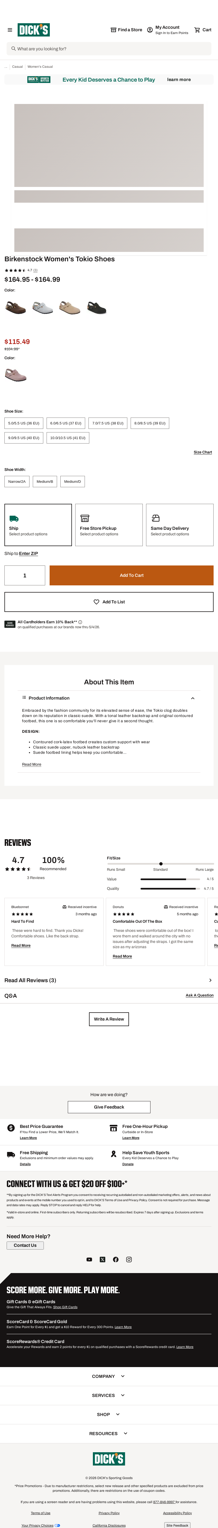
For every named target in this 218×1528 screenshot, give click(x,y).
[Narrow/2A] (16, 481)
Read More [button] (31, 764)
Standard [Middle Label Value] (160, 870)
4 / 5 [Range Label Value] (210, 879)
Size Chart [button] (203, 452)
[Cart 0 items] (203, 30)
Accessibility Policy (177, 1513)
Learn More (179, 79)
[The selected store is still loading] (126, 30)
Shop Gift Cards (65, 1307)
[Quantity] (24, 575)
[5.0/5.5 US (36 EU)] (23, 423)
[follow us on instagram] (129, 1260)
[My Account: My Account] (168, 30)
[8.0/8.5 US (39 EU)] (150, 423)
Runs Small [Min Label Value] (116, 870)
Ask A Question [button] (200, 995)
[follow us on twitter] (102, 1260)
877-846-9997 (164, 1502)
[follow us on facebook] (115, 1260)
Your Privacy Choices (37, 1525)
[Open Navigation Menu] (10, 30)
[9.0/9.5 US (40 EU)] (23, 438)
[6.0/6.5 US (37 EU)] (66, 423)
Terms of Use (40, 1513)
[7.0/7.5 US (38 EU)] (107, 423)
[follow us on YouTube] (89, 1260)
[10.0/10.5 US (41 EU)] (68, 438)
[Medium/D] (72, 481)
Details (25, 1164)
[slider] (160, 864)
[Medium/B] (45, 481)
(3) (35, 270)
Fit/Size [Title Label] (113, 858)
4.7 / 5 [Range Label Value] (209, 889)
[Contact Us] (25, 1245)
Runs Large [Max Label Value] (205, 870)
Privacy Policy (109, 1513)
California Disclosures (109, 1525)
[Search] (113, 48)
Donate (128, 1164)
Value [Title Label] (112, 879)
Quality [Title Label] (113, 888)
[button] (28, 554)
